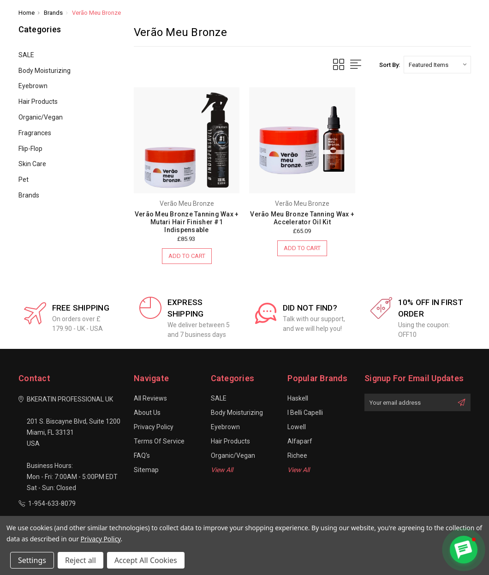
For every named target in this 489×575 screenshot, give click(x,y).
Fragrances (34, 133)
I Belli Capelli (305, 412)
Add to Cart (186, 255)
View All (222, 469)
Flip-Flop (30, 148)
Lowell (296, 427)
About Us (147, 412)
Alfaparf (299, 441)
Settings (32, 560)
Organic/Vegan (40, 117)
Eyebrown (33, 86)
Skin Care (32, 164)
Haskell (297, 398)
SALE (26, 55)
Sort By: (389, 64)
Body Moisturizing (44, 70)
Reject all (80, 560)
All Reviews (150, 398)
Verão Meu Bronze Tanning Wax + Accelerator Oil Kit (302, 218)
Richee (297, 455)
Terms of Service (159, 441)
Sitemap (146, 469)
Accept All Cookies (145, 560)
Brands (28, 195)
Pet (23, 179)
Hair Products (38, 101)
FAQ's (142, 455)
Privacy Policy (153, 427)
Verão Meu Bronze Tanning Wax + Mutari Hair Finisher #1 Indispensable (187, 222)
